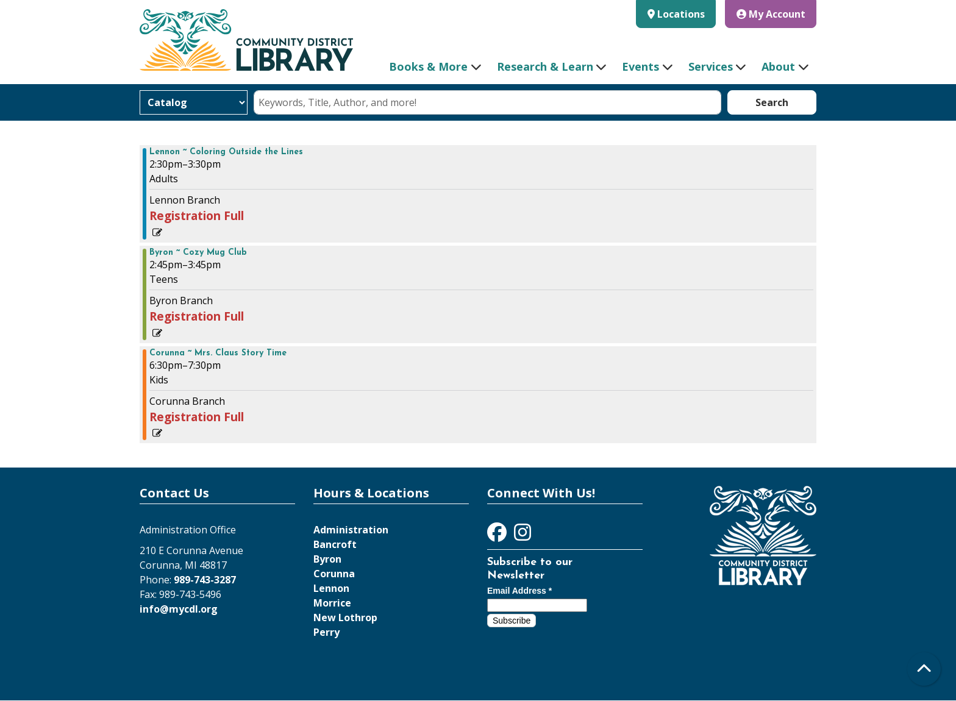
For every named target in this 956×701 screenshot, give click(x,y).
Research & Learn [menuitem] (545, 66)
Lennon (331, 588)
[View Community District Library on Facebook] (498, 536)
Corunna (334, 573)
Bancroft (335, 544)
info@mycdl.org (179, 609)
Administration (350, 529)
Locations (681, 14)
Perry (326, 632)
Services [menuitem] (710, 66)
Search (771, 102)
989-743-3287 (205, 579)
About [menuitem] (778, 66)
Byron (327, 559)
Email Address (519, 591)
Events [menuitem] (640, 66)
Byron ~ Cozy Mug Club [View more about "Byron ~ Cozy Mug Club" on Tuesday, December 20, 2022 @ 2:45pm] (198, 253)
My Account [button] (771, 14)
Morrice (332, 603)
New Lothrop (345, 617)
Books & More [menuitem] (428, 66)
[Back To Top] (924, 669)
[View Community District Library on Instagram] (522, 536)
